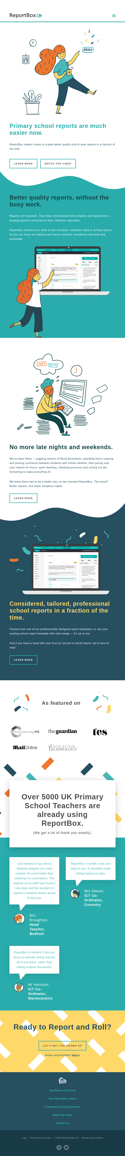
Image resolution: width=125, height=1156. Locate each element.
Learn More (23, 163)
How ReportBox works (62, 1098)
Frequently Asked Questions (62, 1106)
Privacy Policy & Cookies (40, 1138)
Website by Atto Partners (92, 1138)
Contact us (62, 1123)
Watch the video (62, 1115)
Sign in (76, 1055)
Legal (24, 1138)
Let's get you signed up (62, 1045)
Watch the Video (58, 163)
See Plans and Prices (62, 1090)
